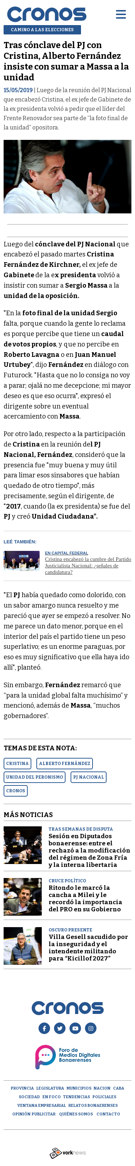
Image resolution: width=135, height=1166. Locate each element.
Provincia (22, 1088)
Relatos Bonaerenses (93, 1105)
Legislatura (50, 1088)
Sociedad (29, 1097)
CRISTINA (17, 763)
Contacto (108, 1114)
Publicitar (43, 1114)
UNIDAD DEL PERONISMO (34, 777)
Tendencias (76, 1097)
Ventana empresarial (41, 1105)
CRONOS (15, 790)
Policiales (104, 1097)
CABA (118, 1088)
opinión (21, 1114)
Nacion (102, 1088)
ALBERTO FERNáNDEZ (64, 763)
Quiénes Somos (76, 1114)
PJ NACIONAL (88, 777)
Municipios (79, 1088)
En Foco (51, 1097)
